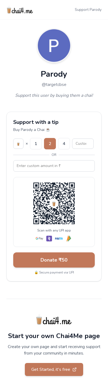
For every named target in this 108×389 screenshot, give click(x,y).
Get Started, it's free (54, 369)
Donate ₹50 (54, 260)
